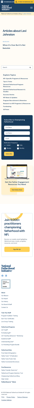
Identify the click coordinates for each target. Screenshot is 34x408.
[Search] (17, 67)
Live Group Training (7, 321)
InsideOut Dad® (6, 339)
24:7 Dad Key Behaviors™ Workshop (12, 336)
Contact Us (4, 307)
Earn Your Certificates (7, 318)
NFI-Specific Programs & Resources (15, 79)
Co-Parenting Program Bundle (10, 344)
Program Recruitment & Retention (15, 100)
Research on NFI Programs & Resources (16, 103)
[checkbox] (17, 147)
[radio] (10, 145)
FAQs (2, 397)
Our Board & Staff (6, 304)
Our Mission (4, 295)
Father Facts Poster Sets (8, 359)
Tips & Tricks (7, 82)
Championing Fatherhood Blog (10, 376)
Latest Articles (27, 14)
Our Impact (4, 298)
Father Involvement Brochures (10, 362)
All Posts (6, 109)
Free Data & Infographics (8, 353)
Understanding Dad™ (7, 341)
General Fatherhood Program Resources (13, 85)
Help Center (5, 379)
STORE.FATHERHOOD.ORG (24, 2)
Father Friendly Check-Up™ (9, 370)
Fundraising (7, 106)
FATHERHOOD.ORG (7, 2)
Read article (6, 48)
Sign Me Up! (17, 249)
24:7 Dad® (4, 330)
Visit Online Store (17, 190)
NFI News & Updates (10, 98)
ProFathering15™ (6, 333)
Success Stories (8, 95)
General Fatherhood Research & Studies (14, 91)
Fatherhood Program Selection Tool (12, 373)
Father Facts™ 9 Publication (9, 356)
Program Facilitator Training (9, 315)
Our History (4, 301)
